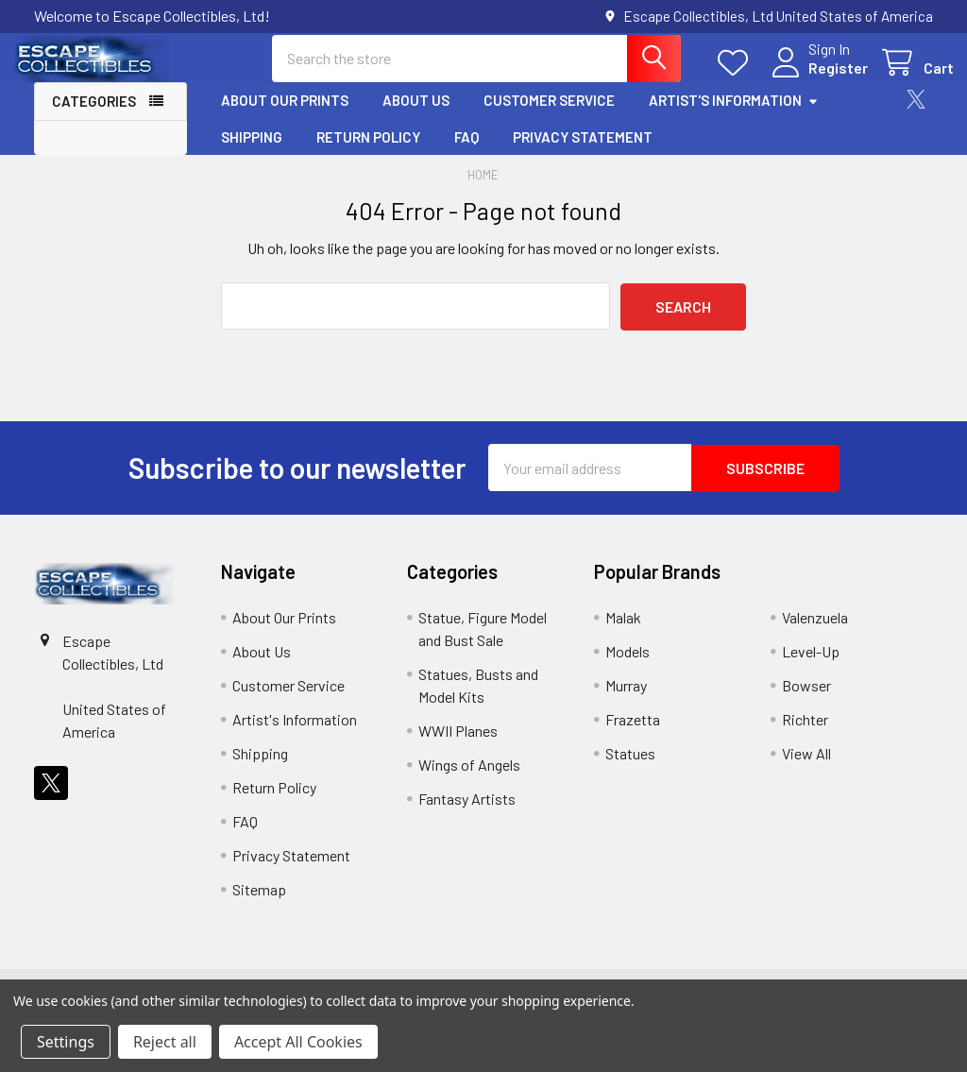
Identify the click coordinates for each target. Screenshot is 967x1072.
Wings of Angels (469, 779)
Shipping (251, 152)
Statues (630, 767)
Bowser (806, 699)
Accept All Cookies (298, 1041)
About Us (416, 116)
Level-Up (811, 665)
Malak (623, 631)
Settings (65, 1041)
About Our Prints (284, 116)
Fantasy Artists (467, 813)
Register (817, 78)
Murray (626, 699)
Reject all (164, 1041)
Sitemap (259, 903)
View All (806, 767)
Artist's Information (734, 116)
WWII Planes (458, 745)
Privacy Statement (583, 152)
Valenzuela (815, 631)
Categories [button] (94, 117)
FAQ (466, 152)
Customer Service (549, 116)
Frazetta (632, 733)
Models (627, 665)
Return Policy (368, 152)
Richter (805, 733)
